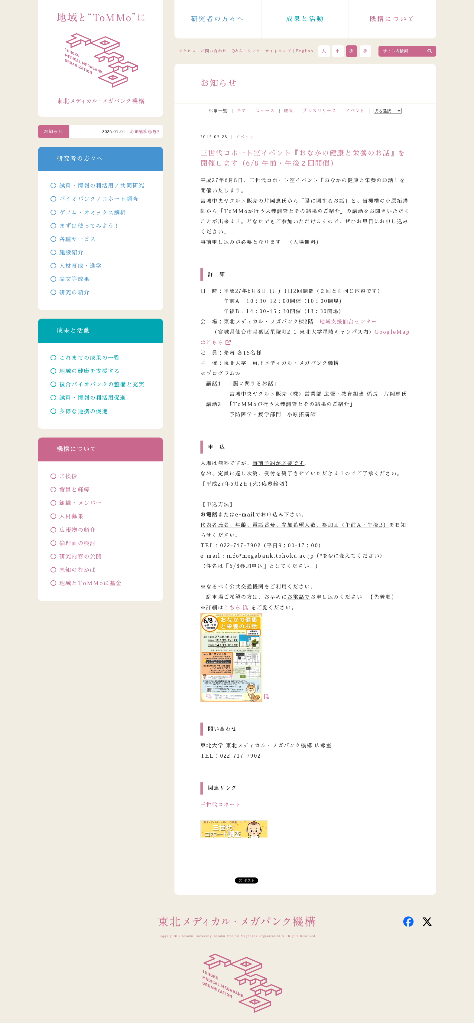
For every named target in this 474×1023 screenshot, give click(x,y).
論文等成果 (74, 279)
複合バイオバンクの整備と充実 (101, 384)
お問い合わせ (214, 51)
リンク (253, 51)
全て (241, 111)
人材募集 (71, 516)
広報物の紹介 (77, 530)
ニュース (265, 111)
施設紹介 (71, 252)
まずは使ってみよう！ (89, 226)
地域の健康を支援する (89, 371)
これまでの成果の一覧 (89, 358)
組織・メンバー (80, 503)
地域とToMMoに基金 (90, 583)
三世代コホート (220, 804)
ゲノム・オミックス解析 (92, 212)
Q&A (237, 51)
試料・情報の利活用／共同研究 (101, 186)
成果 (289, 111)
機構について (392, 19)
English (304, 51)
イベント (355, 111)
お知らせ (53, 132)
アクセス (187, 51)
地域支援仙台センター (348, 321)
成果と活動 (305, 19)
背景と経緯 (74, 490)
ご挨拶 (68, 476)
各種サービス (77, 239)
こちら (232, 607)
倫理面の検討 (77, 543)
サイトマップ (278, 51)
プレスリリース (319, 111)
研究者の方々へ (218, 19)
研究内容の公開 (80, 556)
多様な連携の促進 (83, 411)
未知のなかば (77, 570)
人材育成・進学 (80, 266)
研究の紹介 (74, 292)
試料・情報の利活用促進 (92, 398)
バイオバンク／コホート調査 (98, 199)
